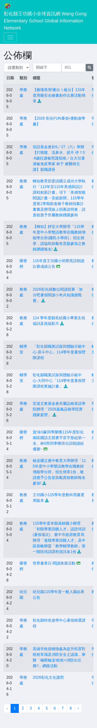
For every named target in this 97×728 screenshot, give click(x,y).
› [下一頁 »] (78, 708)
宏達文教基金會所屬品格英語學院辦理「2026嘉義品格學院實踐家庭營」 (59, 409)
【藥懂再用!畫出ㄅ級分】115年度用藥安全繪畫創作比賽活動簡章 (59, 95)
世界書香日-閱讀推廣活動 (54, 563)
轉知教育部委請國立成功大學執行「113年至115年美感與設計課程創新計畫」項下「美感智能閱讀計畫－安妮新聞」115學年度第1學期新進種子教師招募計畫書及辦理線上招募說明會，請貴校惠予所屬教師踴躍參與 (59, 198)
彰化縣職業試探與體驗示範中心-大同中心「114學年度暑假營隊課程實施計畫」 (59, 380)
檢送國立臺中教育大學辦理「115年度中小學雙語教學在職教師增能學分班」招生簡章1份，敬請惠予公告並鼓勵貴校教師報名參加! (59, 472)
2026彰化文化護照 (48, 677)
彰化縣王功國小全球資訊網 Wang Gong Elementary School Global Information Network (46, 20)
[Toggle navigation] (10, 37)
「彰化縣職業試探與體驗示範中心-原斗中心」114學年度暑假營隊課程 (59, 352)
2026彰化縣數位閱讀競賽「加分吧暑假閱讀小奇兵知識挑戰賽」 (58, 295)
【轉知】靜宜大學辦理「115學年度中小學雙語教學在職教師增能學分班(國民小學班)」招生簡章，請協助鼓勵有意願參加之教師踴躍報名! (59, 238)
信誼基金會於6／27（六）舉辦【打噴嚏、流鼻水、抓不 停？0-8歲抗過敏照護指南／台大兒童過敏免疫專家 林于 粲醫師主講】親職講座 (59, 158)
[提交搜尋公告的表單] (89, 67)
